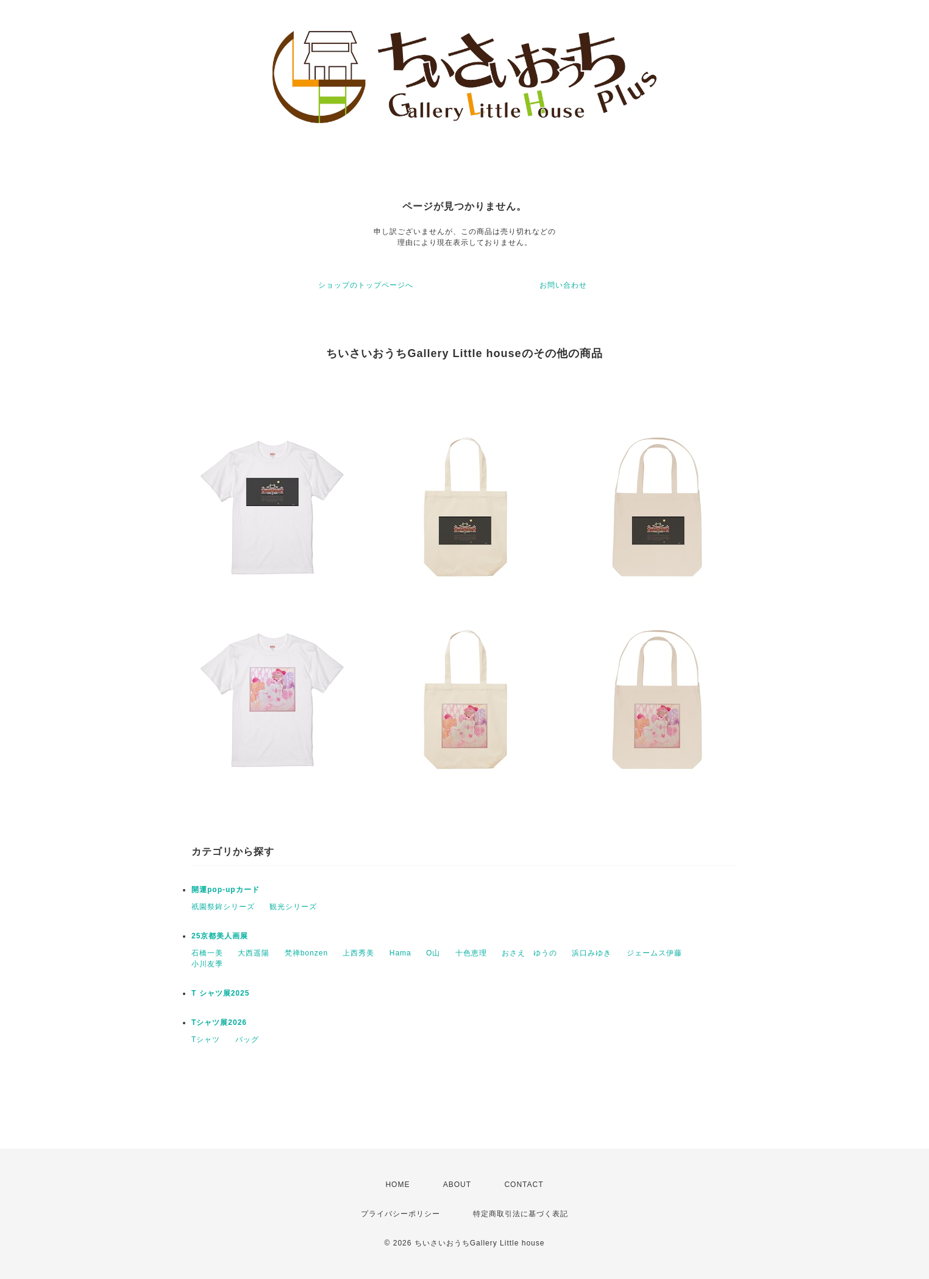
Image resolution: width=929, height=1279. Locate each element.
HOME (397, 1184)
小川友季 (207, 964)
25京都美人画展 (219, 936)
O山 (433, 953)
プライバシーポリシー (400, 1214)
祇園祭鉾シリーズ (223, 906)
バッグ (247, 1039)
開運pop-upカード (225, 889)
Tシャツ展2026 (219, 1022)
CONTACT (523, 1184)
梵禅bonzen (306, 953)
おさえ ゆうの (529, 953)
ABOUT (457, 1184)
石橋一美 (207, 953)
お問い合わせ (563, 285)
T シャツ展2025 (220, 993)
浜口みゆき (591, 953)
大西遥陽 (253, 953)
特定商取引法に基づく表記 (520, 1214)
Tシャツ (205, 1039)
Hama (400, 953)
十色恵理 (471, 953)
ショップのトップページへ (365, 285)
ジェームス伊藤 (654, 953)
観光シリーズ (293, 906)
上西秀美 (358, 953)
